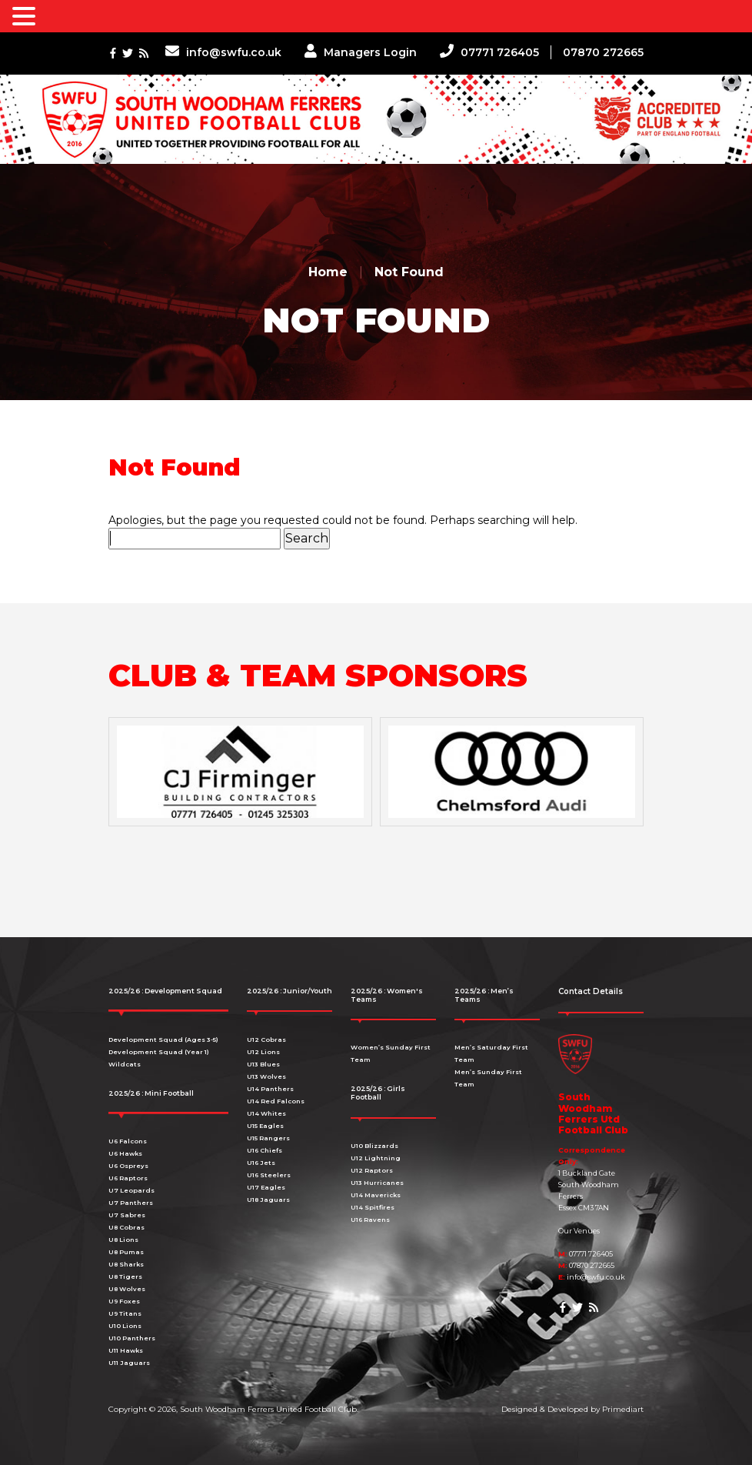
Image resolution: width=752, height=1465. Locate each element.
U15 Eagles (265, 1126)
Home (328, 272)
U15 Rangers (268, 1138)
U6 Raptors (128, 1178)
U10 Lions (124, 1326)
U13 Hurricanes (377, 1182)
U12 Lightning (376, 1158)
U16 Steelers (269, 1175)
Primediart (623, 1409)
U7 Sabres (126, 1215)
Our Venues (579, 1230)
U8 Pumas (126, 1252)
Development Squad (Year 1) (158, 1052)
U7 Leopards (131, 1190)
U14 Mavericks (376, 1195)
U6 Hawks (125, 1153)
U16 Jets (261, 1162)
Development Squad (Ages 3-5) (163, 1039)
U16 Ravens (370, 1219)
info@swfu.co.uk (223, 52)
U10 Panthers (131, 1338)
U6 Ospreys (128, 1166)
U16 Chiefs (264, 1150)
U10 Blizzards (374, 1146)
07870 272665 (603, 52)
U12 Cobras (266, 1039)
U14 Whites (266, 1113)
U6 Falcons (127, 1141)
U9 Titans (124, 1313)
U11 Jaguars (129, 1363)
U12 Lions (263, 1052)
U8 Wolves (126, 1289)
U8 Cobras (126, 1227)
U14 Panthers (270, 1089)
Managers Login (360, 52)
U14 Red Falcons (275, 1101)
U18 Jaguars (268, 1199)
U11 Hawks (125, 1350)
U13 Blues (263, 1064)
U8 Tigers (125, 1276)
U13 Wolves (266, 1076)
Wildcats (124, 1064)
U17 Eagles (266, 1187)
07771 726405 (489, 52)
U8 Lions (123, 1239)
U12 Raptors (372, 1170)
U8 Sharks (126, 1264)
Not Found (409, 272)
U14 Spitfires (372, 1207)
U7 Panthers (130, 1202)
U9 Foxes (124, 1301)
